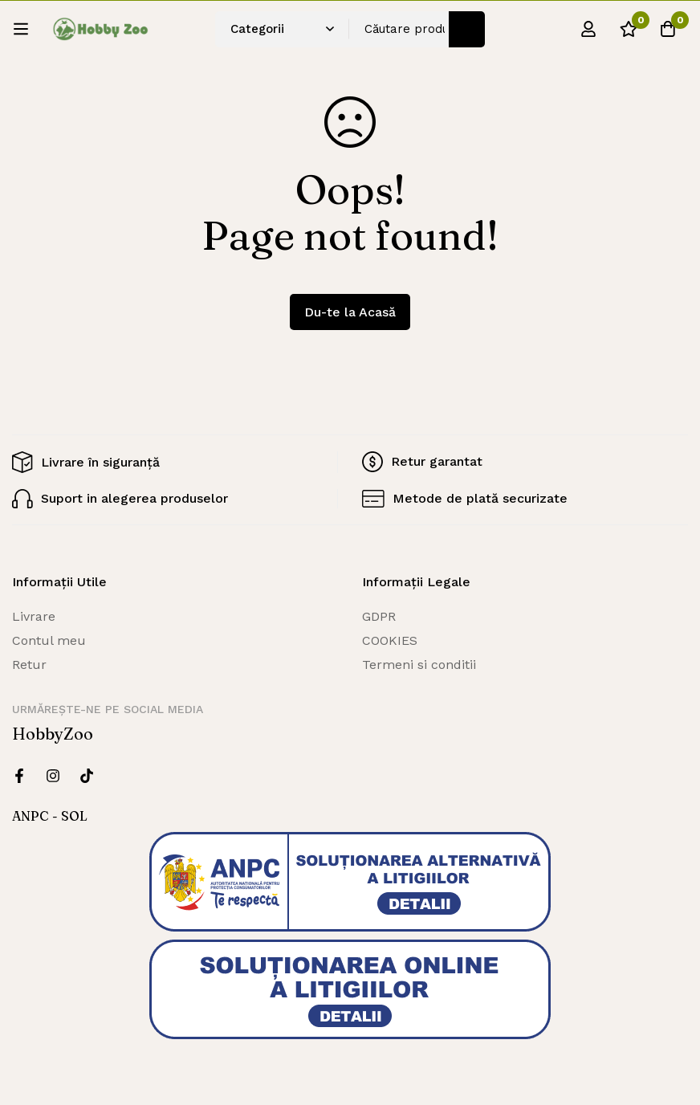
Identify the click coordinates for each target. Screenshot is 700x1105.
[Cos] (667, 29)
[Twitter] (86, 776)
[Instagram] (53, 776)
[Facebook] (19, 776)
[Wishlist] (627, 29)
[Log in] (587, 29)
